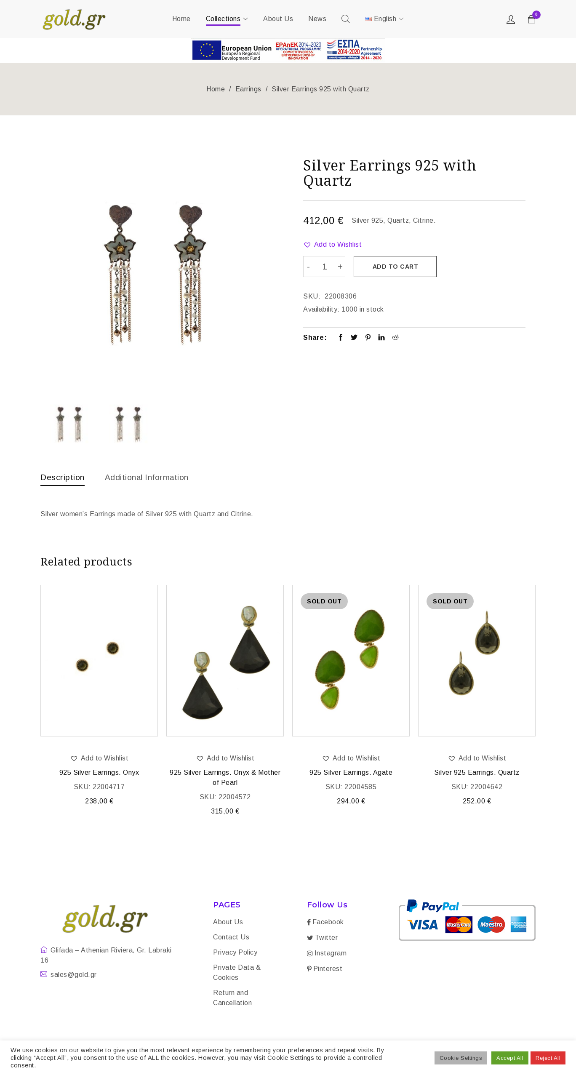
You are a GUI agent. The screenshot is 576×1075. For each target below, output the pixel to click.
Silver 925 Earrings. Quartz (477, 773)
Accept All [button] (509, 1058)
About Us (228, 922)
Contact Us (231, 938)
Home (215, 89)
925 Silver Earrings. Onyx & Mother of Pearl (225, 778)
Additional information (150, 477)
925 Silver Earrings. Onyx (99, 773)
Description (63, 477)
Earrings (248, 89)
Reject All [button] (548, 1058)
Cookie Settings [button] (461, 1058)
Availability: (321, 308)
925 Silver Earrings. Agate (350, 773)
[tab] (63, 479)
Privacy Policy (235, 953)
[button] (332, 245)
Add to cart (396, 266)
